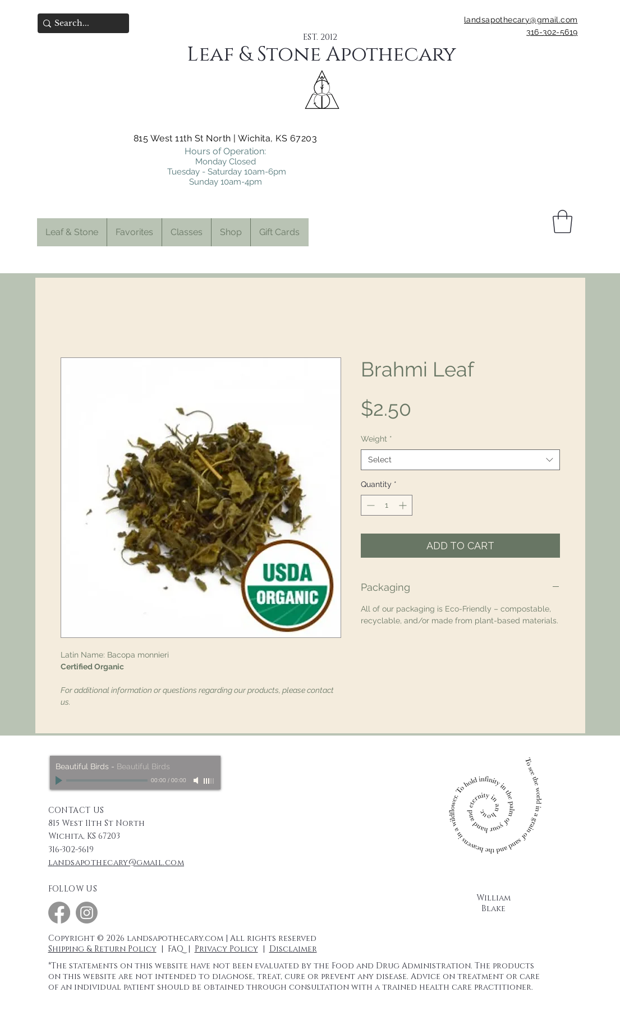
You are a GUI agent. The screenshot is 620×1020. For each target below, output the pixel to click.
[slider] (209, 781)
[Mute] (197, 780)
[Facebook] (59, 912)
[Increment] (404, 505)
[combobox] (460, 460)
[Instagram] (87, 912)
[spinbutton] (386, 505)
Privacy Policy (226, 949)
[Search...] (79, 23)
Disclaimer (293, 949)
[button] (134, 232)
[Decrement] (369, 505)
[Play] (60, 780)
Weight (376, 438)
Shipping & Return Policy (102, 949)
